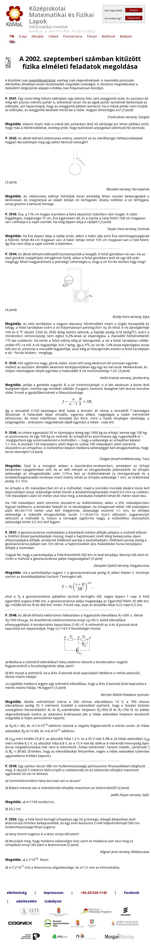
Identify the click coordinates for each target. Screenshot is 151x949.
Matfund (108, 36)
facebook (131, 892)
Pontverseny (72, 36)
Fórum (92, 36)
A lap (23, 36)
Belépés (134, 10)
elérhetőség (17, 892)
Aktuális (37, 36)
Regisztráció (133, 18)
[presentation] (77, 401)
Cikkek (53, 36)
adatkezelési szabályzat (39, 901)
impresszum (53, 892)
